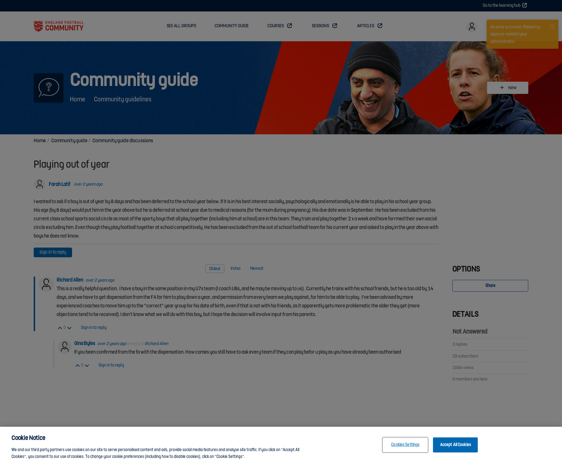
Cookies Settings (405, 447)
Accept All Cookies (455, 447)
